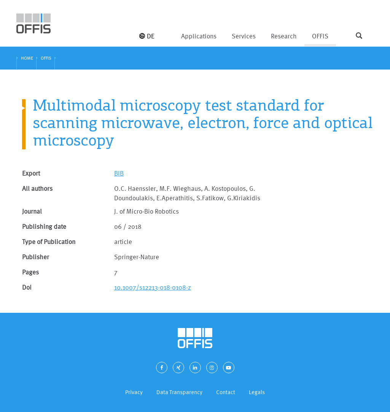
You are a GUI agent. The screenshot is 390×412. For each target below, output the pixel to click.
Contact (225, 392)
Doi (27, 287)
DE (146, 36)
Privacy (134, 392)
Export (31, 173)
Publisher (35, 256)
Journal (32, 211)
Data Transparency (179, 392)
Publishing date (44, 226)
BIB (119, 173)
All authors (37, 188)
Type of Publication (48, 241)
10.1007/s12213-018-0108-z (152, 287)
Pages (30, 272)
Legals (257, 392)
